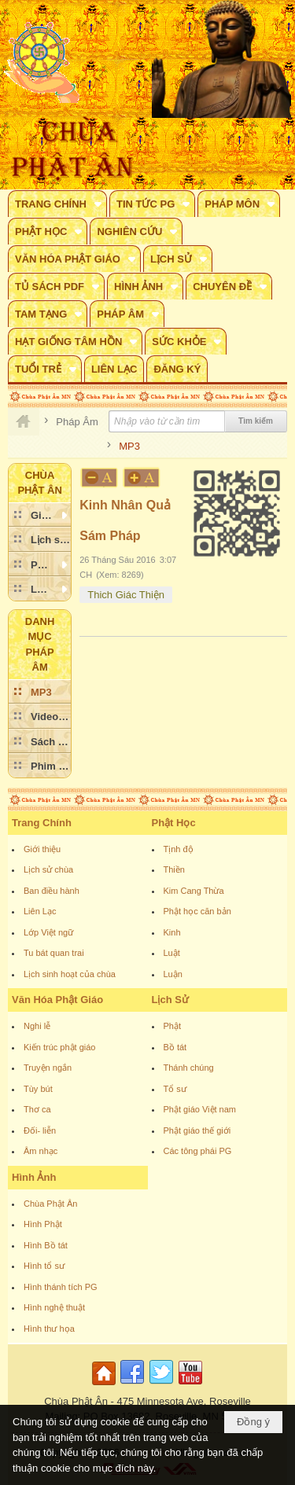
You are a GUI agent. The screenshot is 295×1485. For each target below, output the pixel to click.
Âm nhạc (40, 1151)
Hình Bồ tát (46, 1245)
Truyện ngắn (48, 1067)
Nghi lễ (37, 1026)
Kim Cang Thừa (194, 890)
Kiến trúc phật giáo (60, 1047)
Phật (173, 1026)
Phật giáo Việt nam (200, 1109)
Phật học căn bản (197, 911)
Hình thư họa (49, 1328)
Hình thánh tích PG (61, 1287)
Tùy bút (38, 1089)
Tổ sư (175, 1089)
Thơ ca (37, 1109)
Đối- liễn (40, 1130)
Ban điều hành (51, 890)
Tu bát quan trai (54, 953)
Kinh (172, 932)
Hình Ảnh (34, 1177)
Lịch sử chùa (48, 869)
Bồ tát (175, 1047)
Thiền (174, 869)
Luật (172, 953)
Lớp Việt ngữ (48, 932)
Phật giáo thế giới (197, 1130)
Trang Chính (42, 823)
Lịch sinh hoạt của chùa (70, 974)
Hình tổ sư (44, 1265)
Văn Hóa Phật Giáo (57, 999)
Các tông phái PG (198, 1151)
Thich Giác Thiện (125, 595)
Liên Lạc (40, 911)
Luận (173, 974)
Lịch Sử (170, 999)
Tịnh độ (179, 849)
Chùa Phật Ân (50, 1203)
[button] (57, 203)
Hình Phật (43, 1224)
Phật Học (174, 823)
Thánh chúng (189, 1067)
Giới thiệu (42, 849)
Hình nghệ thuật (54, 1307)
